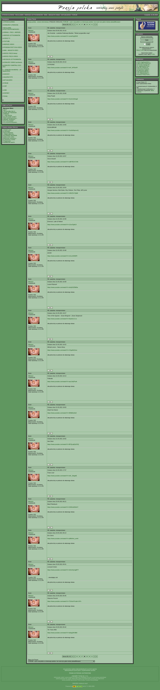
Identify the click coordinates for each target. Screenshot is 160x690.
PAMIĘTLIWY (7, 130)
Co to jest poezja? (9, 121)
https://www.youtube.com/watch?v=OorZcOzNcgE (62, 99)
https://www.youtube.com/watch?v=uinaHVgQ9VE (62, 36)
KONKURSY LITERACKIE (11, 25)
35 (77, 24)
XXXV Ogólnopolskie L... (144, 62)
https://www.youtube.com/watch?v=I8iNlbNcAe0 (62, 413)
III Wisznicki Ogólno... (143, 70)
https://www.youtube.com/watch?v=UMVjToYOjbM (62, 193)
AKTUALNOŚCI (66, 15)
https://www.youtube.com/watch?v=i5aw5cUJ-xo (62, 318)
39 (87, 24)
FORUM (74, 15)
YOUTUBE (7, 41)
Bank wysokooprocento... (11, 118)
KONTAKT (6, 93)
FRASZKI (6, 114)
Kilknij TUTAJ (140, 50)
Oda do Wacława (8, 132)
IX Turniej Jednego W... (143, 65)
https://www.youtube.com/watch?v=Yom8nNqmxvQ (63, 130)
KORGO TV (7, 38)
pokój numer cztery (9, 137)
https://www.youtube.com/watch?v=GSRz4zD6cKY (62, 507)
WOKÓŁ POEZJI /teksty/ (10, 53)
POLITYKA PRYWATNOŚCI (11, 29)
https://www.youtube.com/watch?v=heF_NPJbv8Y (62, 67)
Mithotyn (30, 30)
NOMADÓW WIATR (9, 142)
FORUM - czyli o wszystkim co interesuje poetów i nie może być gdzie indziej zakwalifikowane (91, 22)
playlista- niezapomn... (10, 119)
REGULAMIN (19, 15)
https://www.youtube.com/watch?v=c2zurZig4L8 (62, 224)
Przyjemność (7, 141)
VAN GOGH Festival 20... (144, 63)
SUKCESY (7, 74)
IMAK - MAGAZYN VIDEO (52, 15)
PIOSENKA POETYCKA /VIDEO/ (13, 47)
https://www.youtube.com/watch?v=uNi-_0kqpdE (62, 475)
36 (79, 24)
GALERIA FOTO (8, 77)
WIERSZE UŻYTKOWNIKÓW (34, 15)
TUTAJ (153, 54)
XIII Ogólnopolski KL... (143, 71)
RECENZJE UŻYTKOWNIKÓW (12, 59)
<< (72, 24)
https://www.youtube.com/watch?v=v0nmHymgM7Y (63, 570)
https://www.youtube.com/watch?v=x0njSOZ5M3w (62, 287)
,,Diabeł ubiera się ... (9, 134)
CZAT (5, 86)
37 (82, 24)
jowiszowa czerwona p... (10, 138)
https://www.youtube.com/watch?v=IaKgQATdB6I (62, 632)
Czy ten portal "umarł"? (10, 116)
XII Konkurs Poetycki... (143, 69)
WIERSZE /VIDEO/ (9, 44)
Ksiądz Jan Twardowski (10, 112)
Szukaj (5, 96)
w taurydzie (7, 131)
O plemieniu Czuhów (9, 139)
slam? (5, 110)
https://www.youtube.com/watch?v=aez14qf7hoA (62, 381)
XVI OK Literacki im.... (143, 67)
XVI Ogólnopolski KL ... (143, 73)
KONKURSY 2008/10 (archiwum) (13, 62)
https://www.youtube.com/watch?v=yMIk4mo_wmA (62, 538)
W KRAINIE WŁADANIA (10, 135)
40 (89, 24)
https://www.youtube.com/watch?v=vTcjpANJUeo (62, 350)
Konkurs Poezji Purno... (144, 74)
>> (96, 24)
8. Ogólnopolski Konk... (143, 66)
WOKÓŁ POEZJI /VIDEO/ (11, 56)
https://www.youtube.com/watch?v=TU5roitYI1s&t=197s (64, 601)
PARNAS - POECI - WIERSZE (12, 32)
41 (92, 24)
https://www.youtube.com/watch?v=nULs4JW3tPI (62, 256)
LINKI (5, 90)
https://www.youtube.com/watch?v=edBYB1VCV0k (62, 161)
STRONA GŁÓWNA (8, 15)
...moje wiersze (8, 115)
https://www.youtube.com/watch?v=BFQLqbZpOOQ (63, 444)
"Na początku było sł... (10, 111)
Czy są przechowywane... (11, 122)
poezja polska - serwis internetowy (38, 22)
